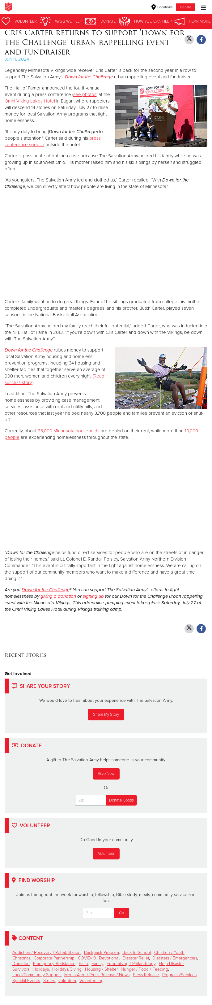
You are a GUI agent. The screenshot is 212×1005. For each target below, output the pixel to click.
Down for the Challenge (29, 350)
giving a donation (58, 596)
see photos (84, 94)
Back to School (136, 952)
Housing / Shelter (101, 969)
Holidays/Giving (67, 969)
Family (97, 963)
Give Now (106, 773)
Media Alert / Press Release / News (96, 974)
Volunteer (106, 853)
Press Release (146, 974)
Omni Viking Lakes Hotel (30, 101)
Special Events (26, 980)
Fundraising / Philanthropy (131, 963)
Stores (49, 980)
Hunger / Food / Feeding (144, 969)
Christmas (21, 958)
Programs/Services (179, 974)
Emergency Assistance (54, 963)
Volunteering (91, 980)
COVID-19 (86, 958)
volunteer (67, 980)
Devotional (109, 958)
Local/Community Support (36, 974)
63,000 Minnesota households (69, 431)
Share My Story (106, 714)
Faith (83, 963)
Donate (185, 7)
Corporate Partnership (54, 958)
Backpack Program (101, 952)
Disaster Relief (136, 958)
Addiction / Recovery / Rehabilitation (46, 952)
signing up (93, 596)
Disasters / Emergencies (174, 958)
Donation (21, 963)
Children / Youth (169, 952)
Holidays (41, 969)
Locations (162, 7)
